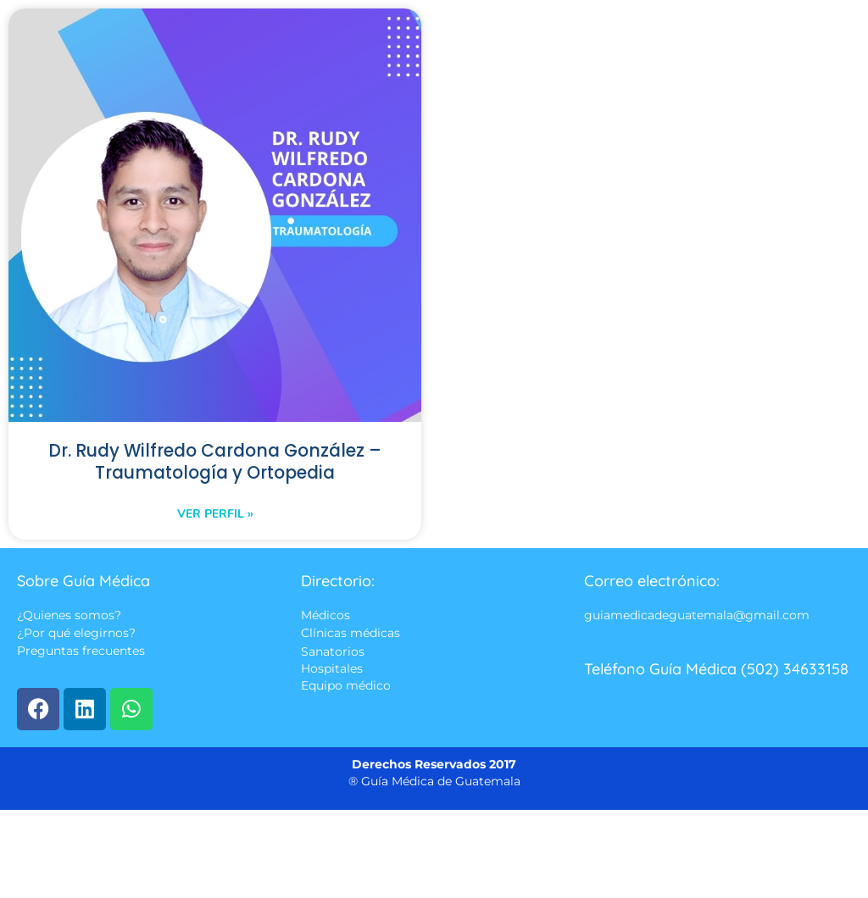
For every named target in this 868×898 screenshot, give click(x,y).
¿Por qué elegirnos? (76, 633)
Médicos (325, 616)
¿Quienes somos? (69, 616)
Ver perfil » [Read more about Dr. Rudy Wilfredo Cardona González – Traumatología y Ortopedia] (215, 515)
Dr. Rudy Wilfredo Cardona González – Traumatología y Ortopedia (215, 462)
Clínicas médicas (350, 633)
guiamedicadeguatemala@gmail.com (697, 616)
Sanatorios (332, 652)
